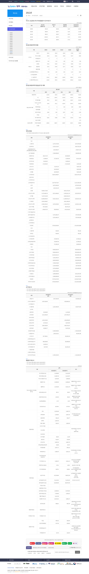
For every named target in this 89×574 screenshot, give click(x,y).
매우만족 (30, 553)
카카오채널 (59, 543)
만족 (35, 553)
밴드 (70, 543)
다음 (19, 563)
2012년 (41, 15)
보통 (39, 553)
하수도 (29, 15)
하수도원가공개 (35, 15)
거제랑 (76, 543)
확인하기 (36, 570)
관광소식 (44, 543)
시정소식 (50, 543)
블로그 (65, 543)
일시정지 (17, 563)
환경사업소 (24, 6)
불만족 (43, 553)
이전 (15, 563)
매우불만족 (49, 553)
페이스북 (39, 543)
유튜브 (33, 543)
